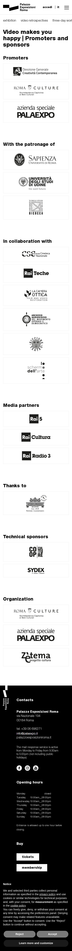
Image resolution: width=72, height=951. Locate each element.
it (58, 7)
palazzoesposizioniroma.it (34, 737)
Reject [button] (20, 934)
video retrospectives (34, 20)
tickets (28, 857)
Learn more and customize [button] (36, 943)
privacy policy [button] (47, 894)
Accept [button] (52, 934)
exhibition (9, 20)
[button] (65, 7)
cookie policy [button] (18, 905)
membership (32, 867)
